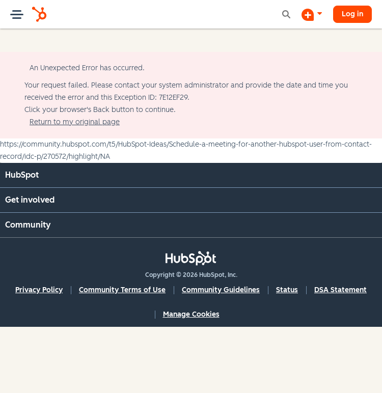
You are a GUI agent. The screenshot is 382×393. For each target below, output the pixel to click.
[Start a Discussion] (311, 14)
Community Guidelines (221, 290)
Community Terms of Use (122, 290)
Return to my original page (75, 122)
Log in (352, 14)
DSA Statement (340, 290)
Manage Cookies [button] (191, 314)
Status (287, 290)
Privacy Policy (39, 290)
